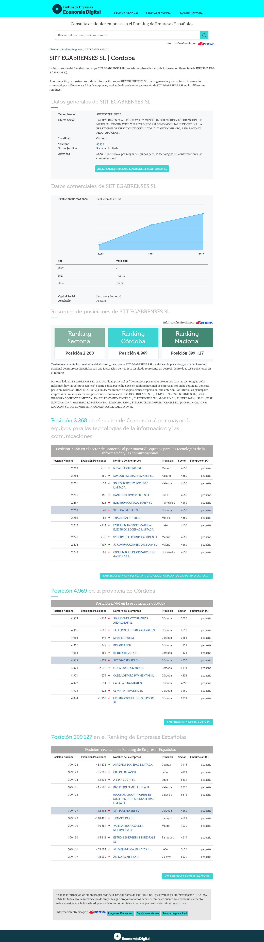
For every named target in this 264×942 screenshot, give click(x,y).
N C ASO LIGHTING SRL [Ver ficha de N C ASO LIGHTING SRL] (127, 468)
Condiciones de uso (148, 913)
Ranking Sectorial (192, 13)
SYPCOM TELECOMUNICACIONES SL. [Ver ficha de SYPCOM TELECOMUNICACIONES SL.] (135, 537)
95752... (101, 144)
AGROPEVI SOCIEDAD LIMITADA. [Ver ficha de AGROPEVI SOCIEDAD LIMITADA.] (133, 764)
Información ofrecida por (190, 43)
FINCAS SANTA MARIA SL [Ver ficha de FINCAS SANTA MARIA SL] (128, 668)
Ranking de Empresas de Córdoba (188, 722)
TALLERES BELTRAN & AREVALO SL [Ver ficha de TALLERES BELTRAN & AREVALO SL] (134, 630)
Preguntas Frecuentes (120, 913)
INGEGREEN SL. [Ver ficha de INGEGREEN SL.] (122, 645)
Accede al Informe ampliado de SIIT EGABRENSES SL (132, 168)
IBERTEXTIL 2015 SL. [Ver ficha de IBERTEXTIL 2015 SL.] (126, 653)
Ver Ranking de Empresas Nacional (187, 876)
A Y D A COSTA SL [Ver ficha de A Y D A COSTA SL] (124, 780)
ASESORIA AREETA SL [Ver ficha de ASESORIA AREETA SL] (126, 857)
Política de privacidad (175, 913)
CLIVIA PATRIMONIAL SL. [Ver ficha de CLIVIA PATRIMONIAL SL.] (128, 690)
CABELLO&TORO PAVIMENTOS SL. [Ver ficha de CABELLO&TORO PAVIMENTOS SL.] (134, 675)
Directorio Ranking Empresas (66, 49)
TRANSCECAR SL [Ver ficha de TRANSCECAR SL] (123, 818)
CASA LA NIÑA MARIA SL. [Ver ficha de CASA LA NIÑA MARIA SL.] (128, 683)
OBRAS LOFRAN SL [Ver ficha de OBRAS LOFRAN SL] (125, 772)
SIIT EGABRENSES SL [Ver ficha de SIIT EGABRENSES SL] (126, 510)
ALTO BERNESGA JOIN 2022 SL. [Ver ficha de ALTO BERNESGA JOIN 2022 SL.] (132, 849)
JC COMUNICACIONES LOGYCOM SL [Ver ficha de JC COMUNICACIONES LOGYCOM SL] (135, 544)
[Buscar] (204, 35)
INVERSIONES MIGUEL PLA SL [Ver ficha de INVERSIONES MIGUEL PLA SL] (131, 787)
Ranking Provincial (159, 13)
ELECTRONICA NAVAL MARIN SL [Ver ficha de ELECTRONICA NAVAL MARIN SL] (132, 502)
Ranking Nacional (126, 13)
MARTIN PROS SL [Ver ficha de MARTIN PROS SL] (124, 638)
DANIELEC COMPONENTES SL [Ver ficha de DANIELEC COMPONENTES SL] (131, 495)
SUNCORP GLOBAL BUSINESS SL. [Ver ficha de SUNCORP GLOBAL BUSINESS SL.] (133, 476)
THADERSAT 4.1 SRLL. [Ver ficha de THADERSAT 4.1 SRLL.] (127, 518)
